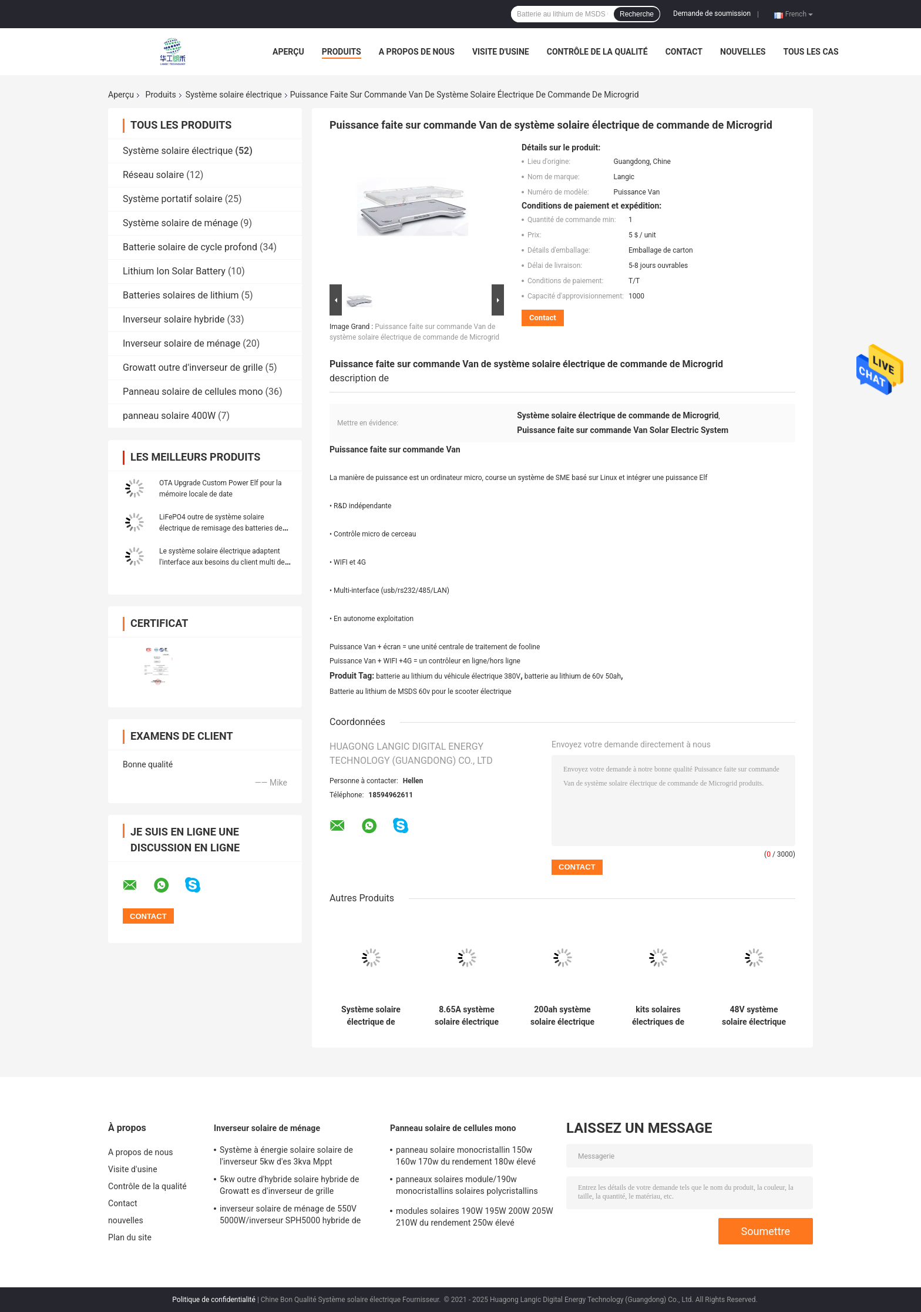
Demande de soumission (712, 13)
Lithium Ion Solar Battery (174, 271)
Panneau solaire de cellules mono (193, 391)
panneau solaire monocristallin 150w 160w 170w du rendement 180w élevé (466, 1155)
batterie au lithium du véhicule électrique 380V (448, 676)
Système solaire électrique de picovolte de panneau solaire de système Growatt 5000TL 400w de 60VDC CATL (371, 1016)
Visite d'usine (500, 51)
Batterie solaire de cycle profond (190, 247)
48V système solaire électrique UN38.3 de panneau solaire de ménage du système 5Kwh (754, 1016)
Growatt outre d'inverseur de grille (193, 367)
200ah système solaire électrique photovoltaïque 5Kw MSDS (562, 1016)
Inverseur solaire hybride (173, 319)
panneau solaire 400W (169, 415)
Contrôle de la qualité (597, 51)
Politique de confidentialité (214, 1300)
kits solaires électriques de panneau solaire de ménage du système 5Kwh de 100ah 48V (658, 1016)
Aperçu (288, 51)
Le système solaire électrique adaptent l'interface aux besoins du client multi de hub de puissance (222, 562)
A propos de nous (417, 51)
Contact (683, 51)
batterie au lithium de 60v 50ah (573, 676)
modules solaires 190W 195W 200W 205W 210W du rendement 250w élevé (474, 1216)
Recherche (637, 14)
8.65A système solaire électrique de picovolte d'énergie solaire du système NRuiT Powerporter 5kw (466, 1016)
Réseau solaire (153, 174)
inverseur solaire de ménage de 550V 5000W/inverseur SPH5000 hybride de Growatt (290, 1216)
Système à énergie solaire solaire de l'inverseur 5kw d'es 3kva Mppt (286, 1155)
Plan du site (130, 1237)
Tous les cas (810, 51)
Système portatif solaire (173, 198)
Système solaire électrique (234, 94)
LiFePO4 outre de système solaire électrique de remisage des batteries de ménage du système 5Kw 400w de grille (221, 528)
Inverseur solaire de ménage (181, 343)
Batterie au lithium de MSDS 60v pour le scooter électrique (421, 691)
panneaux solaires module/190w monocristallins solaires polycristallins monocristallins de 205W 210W (467, 1187)
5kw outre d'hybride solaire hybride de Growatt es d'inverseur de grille (289, 1185)
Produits (341, 51)
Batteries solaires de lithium (181, 295)
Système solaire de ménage (180, 223)
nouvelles (742, 51)
